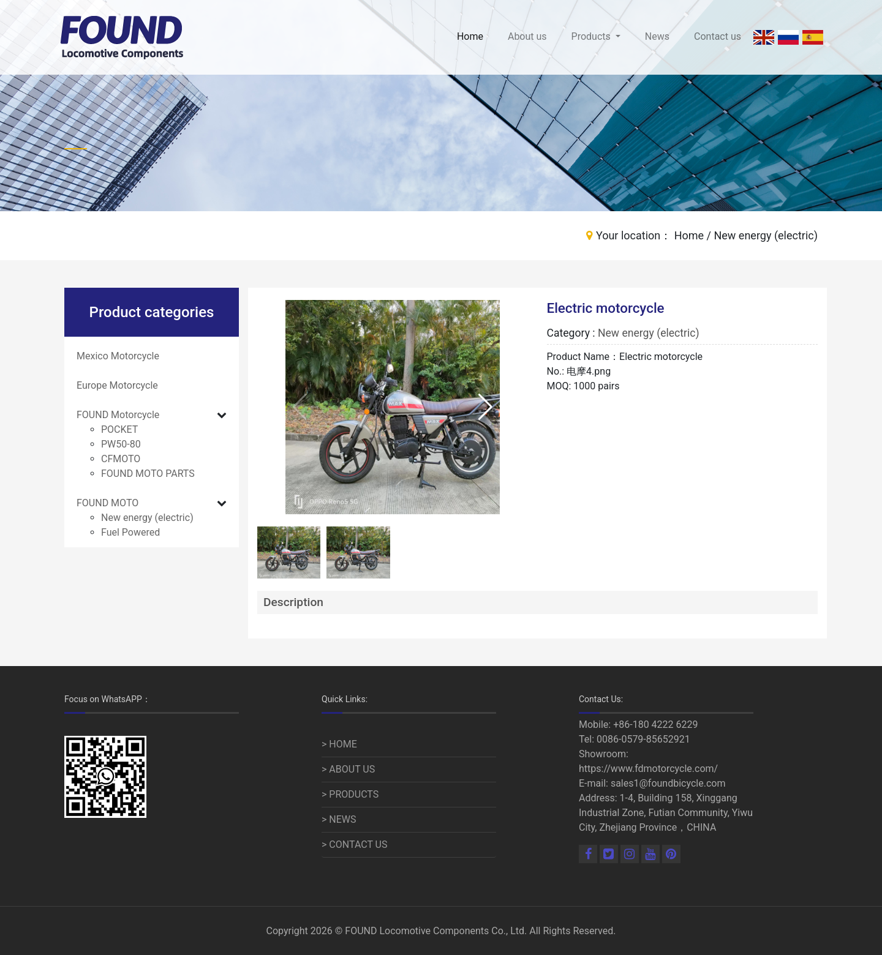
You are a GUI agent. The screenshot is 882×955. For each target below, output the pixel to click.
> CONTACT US (355, 844)
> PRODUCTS (350, 794)
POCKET (119, 429)
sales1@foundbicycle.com (668, 783)
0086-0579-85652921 (643, 739)
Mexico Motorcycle (118, 356)
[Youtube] (651, 855)
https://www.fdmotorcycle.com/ (648, 768)
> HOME (339, 744)
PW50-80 (121, 444)
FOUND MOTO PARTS (148, 473)
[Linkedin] (610, 855)
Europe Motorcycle (117, 385)
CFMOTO (120, 459)
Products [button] (592, 36)
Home (470, 36)
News (657, 36)
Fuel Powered (130, 532)
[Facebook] (589, 855)
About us (527, 36)
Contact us (717, 36)
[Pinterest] (671, 855)
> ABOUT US (348, 769)
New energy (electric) (147, 517)
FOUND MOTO (107, 503)
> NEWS (339, 819)
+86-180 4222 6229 (655, 724)
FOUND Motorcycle (118, 415)
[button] (485, 407)
